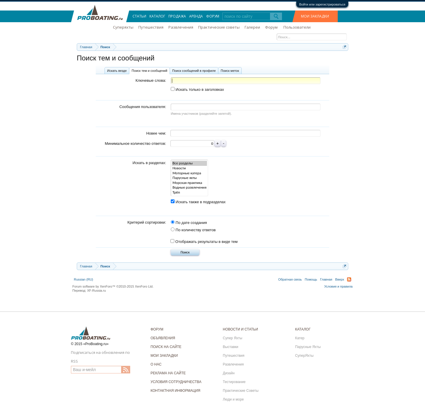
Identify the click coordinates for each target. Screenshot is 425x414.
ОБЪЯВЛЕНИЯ (163, 338)
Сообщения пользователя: (142, 107)
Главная (326, 279)
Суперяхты (123, 27)
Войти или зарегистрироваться (322, 4)
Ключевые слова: (150, 80)
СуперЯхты (304, 356)
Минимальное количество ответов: (135, 143)
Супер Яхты (232, 338)
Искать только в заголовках (197, 89)
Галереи (252, 27)
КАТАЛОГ (303, 329)
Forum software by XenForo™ (113, 286)
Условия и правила (338, 286)
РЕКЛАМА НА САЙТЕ (168, 373)
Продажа (177, 16)
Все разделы (189, 163)
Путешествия (150, 27)
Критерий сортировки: (147, 222)
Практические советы (219, 27)
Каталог (157, 16)
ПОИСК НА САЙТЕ (166, 347)
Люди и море (233, 399)
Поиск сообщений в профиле (194, 70)
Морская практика (189, 182)
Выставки (230, 347)
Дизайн (228, 373)
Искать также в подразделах (198, 202)
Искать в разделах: (149, 163)
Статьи (139, 16)
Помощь (311, 279)
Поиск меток (230, 70)
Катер (299, 338)
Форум (212, 16)
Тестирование (234, 382)
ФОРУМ (157, 329)
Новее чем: (156, 133)
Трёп (189, 192)
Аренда (196, 16)
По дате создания (189, 222)
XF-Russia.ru (96, 290)
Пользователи (297, 27)
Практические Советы (240, 391)
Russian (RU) (83, 279)
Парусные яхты (189, 177)
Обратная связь (290, 279)
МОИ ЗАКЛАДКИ (315, 16)
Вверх (339, 279)
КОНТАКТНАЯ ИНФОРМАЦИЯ (176, 391)
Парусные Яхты (308, 347)
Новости (189, 168)
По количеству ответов (193, 230)
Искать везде (117, 70)
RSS (349, 279)
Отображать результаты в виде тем (204, 241)
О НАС (156, 364)
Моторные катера (189, 173)
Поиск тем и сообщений (149, 70)
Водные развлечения (189, 187)
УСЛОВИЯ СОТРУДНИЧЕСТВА (176, 382)
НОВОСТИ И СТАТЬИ (240, 329)
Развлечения (180, 27)
